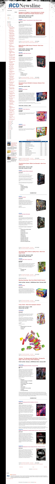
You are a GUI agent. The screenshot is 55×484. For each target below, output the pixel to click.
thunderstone (27, 248)
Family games (33, 159)
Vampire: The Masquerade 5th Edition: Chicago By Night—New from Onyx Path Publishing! (32, 359)
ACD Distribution (13, 474)
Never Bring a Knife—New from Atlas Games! (11, 69)
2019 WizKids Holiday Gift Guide (11, 112)
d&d (21, 42)
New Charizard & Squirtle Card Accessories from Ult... (11, 104)
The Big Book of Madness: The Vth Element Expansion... (12, 101)
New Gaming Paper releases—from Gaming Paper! (11, 77)
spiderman (28, 275)
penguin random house (35, 42)
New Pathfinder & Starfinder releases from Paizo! (11, 72)
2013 (9, 136)
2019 (9, 25)
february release (27, 301)
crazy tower (22, 355)
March (10, 126)
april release (22, 78)
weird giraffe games (32, 301)
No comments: (32, 41)
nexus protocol (35, 78)
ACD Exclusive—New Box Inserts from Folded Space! (11, 83)
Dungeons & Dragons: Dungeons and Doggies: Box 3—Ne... (12, 79)
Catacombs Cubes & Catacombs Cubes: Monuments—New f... (11, 88)
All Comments (10, 18)
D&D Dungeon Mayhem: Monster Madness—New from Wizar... (12, 52)
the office (25, 160)
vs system (34, 275)
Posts (9, 17)
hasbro (39, 159)
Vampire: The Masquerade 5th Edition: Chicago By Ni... (12, 46)
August (10, 124)
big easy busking (23, 301)
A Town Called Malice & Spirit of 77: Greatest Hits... (12, 60)
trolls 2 (28, 160)
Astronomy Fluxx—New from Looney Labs (12, 119)
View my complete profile (9, 478)
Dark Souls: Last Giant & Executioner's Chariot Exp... (12, 115)
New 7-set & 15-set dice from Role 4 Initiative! (12, 57)
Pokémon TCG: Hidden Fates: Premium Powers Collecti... (12, 110)
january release (23, 248)
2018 (9, 130)
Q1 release (28, 355)
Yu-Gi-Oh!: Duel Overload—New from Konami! (12, 117)
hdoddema (29, 482)
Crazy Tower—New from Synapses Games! (30, 304)
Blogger (35, 482)
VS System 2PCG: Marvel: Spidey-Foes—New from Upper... (12, 38)
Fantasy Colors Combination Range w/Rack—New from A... (12, 85)
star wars (23, 160)
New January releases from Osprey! (12, 91)
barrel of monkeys (23, 159)
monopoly (20, 160)
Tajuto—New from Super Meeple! (11, 67)
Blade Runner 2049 (30, 78)
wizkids (38, 78)
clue (30, 159)
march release (30, 42)
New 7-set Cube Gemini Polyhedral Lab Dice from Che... (12, 96)
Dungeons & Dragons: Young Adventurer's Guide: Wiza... (12, 28)
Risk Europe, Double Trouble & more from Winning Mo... (12, 93)
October (10, 122)
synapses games (33, 355)
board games (27, 159)
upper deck (31, 275)
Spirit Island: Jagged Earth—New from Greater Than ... (11, 65)
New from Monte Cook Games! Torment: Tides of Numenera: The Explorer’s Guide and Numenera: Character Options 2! (14, 144)
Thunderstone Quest (31, 248)
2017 (9, 131)
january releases (42, 159)
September (10, 123)
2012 (9, 137)
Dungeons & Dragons (25, 42)
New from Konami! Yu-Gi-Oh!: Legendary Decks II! (14, 151)
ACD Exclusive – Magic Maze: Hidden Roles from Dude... (12, 55)
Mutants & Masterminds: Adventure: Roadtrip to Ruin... (12, 107)
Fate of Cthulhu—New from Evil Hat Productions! (12, 98)
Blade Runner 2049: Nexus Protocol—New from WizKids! (11, 31)
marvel (26, 275)
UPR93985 (20, 258)
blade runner (26, 78)
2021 (9, 23)
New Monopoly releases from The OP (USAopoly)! (12, 62)
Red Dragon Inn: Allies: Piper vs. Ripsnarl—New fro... (12, 74)
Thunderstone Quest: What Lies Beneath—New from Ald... (12, 36)
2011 (9, 138)
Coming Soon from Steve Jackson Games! (14, 157)
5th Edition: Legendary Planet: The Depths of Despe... (12, 49)
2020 (9, 24)
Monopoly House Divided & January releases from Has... (12, 33)
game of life (36, 159)
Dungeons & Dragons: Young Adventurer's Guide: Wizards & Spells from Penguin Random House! (31, 13)
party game (25, 355)
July (9, 125)
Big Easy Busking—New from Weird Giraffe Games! (32, 280)
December (10, 26)
